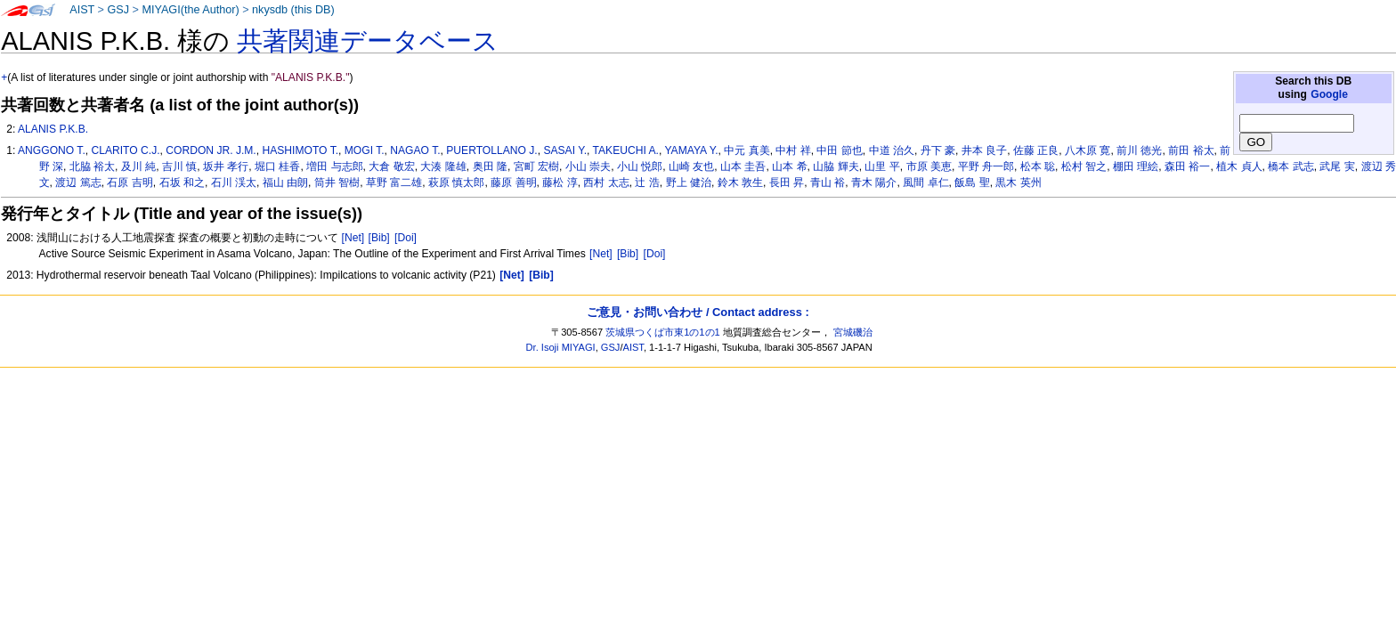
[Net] (353, 237)
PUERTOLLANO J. (491, 150)
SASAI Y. (565, 150)
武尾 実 (1336, 166)
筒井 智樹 (337, 182)
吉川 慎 (179, 166)
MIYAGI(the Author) (190, 10)
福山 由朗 (285, 182)
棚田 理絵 (1135, 166)
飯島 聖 (971, 182)
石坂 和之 (182, 182)
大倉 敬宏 (391, 166)
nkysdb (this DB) (293, 10)
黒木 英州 (1018, 182)
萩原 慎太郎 (456, 182)
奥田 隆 (490, 166)
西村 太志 (606, 182)
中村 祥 (792, 150)
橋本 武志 (1290, 166)
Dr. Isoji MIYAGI (561, 347)
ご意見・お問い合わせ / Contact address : (697, 312)
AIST (81, 10)
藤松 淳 (559, 182)
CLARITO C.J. (125, 150)
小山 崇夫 (588, 166)
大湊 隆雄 (443, 166)
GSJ (118, 10)
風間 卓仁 (925, 182)
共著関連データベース (368, 41)
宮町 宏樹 (536, 166)
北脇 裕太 (92, 166)
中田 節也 (839, 150)
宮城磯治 (852, 332)
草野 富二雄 (394, 182)
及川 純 (138, 166)
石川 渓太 (233, 182)
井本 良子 (984, 150)
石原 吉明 (129, 182)
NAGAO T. (415, 150)
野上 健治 (688, 182)
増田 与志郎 (334, 166)
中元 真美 (746, 150)
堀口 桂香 (277, 166)
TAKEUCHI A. (626, 150)
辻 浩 (647, 182)
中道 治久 (891, 150)
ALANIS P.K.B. (53, 129)
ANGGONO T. (51, 150)
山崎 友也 (691, 166)
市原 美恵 (929, 166)
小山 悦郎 (639, 166)
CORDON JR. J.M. (211, 150)
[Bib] (379, 237)
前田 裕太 (1190, 150)
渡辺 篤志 (78, 182)
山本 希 (789, 166)
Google (1329, 94)
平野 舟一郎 (986, 166)
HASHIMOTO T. (300, 150)
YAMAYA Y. (691, 150)
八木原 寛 (1087, 150)
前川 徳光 (1139, 150)
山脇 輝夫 (835, 166)
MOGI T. (365, 150)
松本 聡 (1037, 166)
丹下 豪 (938, 150)
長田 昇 (786, 182)
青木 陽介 (874, 182)
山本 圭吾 (743, 166)
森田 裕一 (1187, 166)
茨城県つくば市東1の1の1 (662, 332)
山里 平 (881, 166)
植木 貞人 (1239, 166)
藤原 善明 (513, 182)
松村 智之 (1084, 166)
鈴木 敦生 (740, 182)
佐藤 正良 (1036, 150)
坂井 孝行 (225, 166)
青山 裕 (827, 182)
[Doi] (405, 237)
